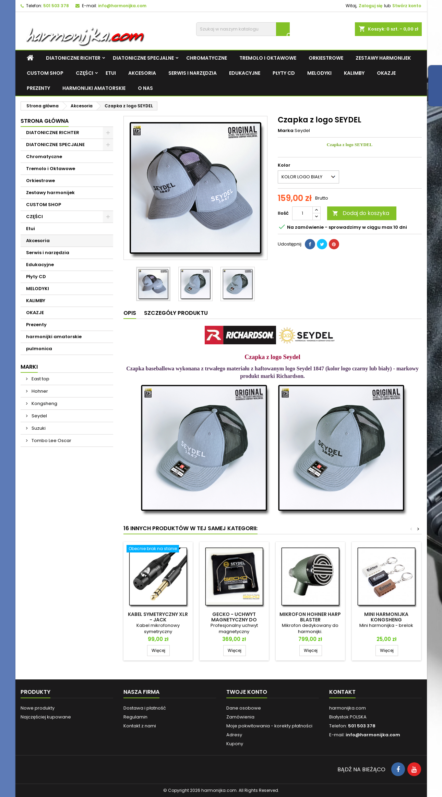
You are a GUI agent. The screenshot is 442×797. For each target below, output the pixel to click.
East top (40, 379)
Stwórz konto (406, 6)
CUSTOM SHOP (45, 73)
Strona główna (45, 121)
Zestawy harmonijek (383, 58)
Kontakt (342, 692)
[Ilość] (302, 213)
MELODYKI (319, 73)
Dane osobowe (243, 708)
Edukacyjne (244, 73)
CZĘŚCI (84, 73)
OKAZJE (386, 73)
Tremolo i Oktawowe (267, 58)
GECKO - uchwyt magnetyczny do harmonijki (234, 620)
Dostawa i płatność (144, 708)
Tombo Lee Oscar (51, 440)
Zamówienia (240, 717)
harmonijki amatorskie (94, 88)
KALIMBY (354, 73)
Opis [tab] (129, 313)
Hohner (39, 391)
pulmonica (39, 348)
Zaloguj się (370, 6)
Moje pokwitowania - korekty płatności (269, 726)
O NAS (145, 88)
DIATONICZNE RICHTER (73, 58)
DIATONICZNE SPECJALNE (143, 58)
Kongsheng (44, 403)
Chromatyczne (206, 58)
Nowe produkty (38, 708)
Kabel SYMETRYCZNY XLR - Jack (158, 617)
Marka (286, 131)
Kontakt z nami (139, 726)
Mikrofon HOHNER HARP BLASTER (310, 617)
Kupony (234, 743)
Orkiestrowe (326, 58)
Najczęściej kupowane (46, 717)
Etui (111, 73)
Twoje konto (246, 692)
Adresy (234, 734)
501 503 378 (56, 6)
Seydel (39, 416)
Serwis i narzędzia (192, 73)
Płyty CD (284, 73)
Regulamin (135, 717)
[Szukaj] (243, 29)
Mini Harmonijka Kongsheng (386, 617)
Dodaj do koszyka (360, 213)
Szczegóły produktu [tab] (176, 313)
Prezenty (38, 88)
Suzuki (38, 428)
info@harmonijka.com (122, 6)
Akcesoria (142, 73)
